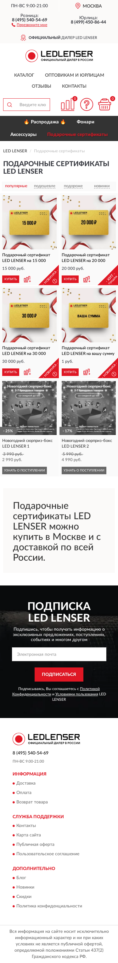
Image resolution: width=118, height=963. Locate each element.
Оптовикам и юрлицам (74, 75)
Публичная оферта (35, 845)
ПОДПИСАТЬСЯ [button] (59, 674)
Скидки (23, 897)
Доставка (26, 783)
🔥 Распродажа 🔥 (45, 122)
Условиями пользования (76, 694)
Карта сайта (28, 835)
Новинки (25, 887)
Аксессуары (23, 134)
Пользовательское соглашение (47, 854)
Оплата (23, 793)
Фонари (85, 122)
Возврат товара (32, 802)
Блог (21, 878)
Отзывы (41, 86)
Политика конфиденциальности (49, 906)
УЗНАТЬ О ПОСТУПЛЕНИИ (24, 470)
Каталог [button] (24, 75)
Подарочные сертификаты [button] (77, 134)
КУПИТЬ (10, 279)
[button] (29, 24)
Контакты (74, 86)
